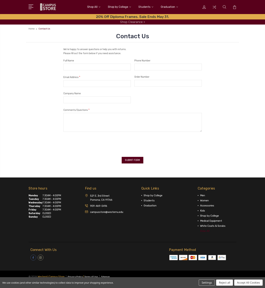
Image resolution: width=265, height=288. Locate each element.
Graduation (169, 6)
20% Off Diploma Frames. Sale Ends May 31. (132, 16)
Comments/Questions (76, 109)
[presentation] (89, 142)
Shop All (93, 6)
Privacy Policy (75, 274)
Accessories (207, 203)
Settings (207, 282)
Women (204, 198)
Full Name (68, 60)
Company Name (72, 92)
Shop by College (119, 6)
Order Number (141, 76)
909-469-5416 (98, 204)
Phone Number (142, 60)
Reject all (224, 282)
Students (145, 6)
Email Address (71, 76)
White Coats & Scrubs (212, 224)
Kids (202, 208)
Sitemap (107, 274)
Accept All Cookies (248, 282)
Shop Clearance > (132, 21)
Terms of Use (92, 274)
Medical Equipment (211, 218)
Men (202, 193)
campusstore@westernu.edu (106, 210)
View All (205, 229)
